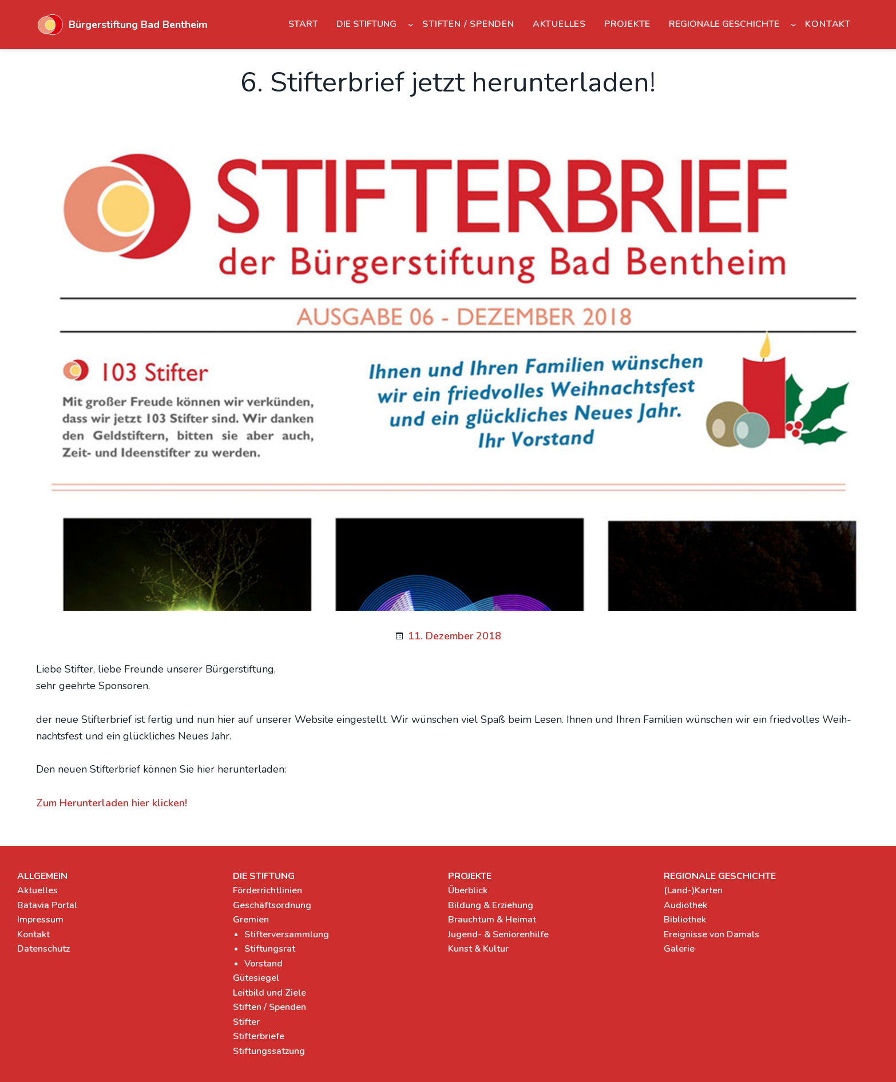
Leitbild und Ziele (269, 992)
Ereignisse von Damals (711, 934)
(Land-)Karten (693, 890)
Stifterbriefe (258, 1036)
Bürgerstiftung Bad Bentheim (138, 24)
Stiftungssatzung (269, 1051)
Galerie (679, 948)
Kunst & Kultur (478, 948)
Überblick (467, 890)
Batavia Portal (47, 905)
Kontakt (33, 934)
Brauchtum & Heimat (492, 919)
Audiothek (685, 905)
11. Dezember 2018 (454, 636)
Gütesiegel (256, 978)
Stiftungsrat (269, 948)
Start (303, 24)
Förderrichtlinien (267, 890)
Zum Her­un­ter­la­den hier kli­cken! (111, 803)
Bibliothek (685, 919)
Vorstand (263, 963)
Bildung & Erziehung (490, 905)
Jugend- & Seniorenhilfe (498, 934)
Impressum (40, 919)
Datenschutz (43, 948)
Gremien (251, 919)
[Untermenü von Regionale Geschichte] (793, 24)
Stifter (246, 1022)
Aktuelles (37, 890)
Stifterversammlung (286, 934)
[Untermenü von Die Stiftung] (411, 24)
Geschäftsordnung (272, 905)
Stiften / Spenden (269, 1007)
